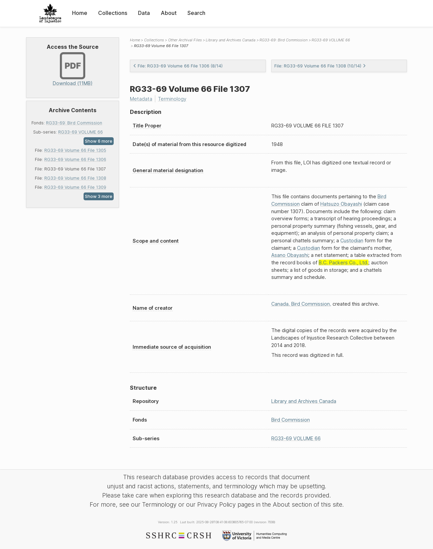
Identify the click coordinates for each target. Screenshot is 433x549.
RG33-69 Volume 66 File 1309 (75, 187)
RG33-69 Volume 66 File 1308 (75, 178)
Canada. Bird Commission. (301, 304)
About (169, 12)
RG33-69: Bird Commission (74, 122)
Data (144, 12)
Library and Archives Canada (230, 40)
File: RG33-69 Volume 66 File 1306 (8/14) (178, 65)
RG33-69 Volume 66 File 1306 (75, 159)
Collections (112, 12)
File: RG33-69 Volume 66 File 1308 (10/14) (320, 65)
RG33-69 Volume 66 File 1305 (75, 150)
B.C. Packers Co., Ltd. (343, 262)
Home (79, 12)
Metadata (141, 99)
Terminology (172, 99)
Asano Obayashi (289, 255)
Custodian (351, 240)
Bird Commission (290, 420)
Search (196, 12)
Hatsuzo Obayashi (341, 204)
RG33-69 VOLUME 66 (80, 132)
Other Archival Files (185, 40)
